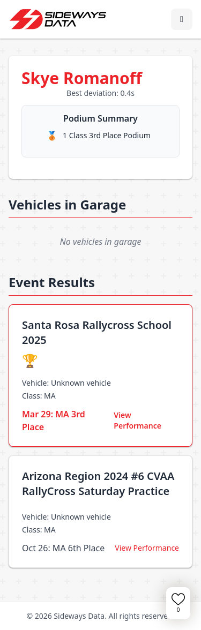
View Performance (137, 420)
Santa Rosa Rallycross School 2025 (97, 332)
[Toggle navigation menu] (181, 19)
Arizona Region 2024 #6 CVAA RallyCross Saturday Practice (98, 483)
